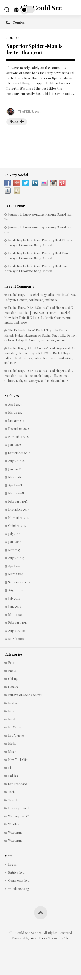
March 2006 (16, 639)
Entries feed (16, 872)
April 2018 (15, 485)
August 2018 (16, 461)
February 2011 (17, 622)
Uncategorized (18, 808)
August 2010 (16, 631)
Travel (12, 800)
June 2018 (14, 469)
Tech (11, 792)
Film (11, 711)
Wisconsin (15, 832)
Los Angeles (16, 735)
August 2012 (16, 590)
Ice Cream (15, 727)
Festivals (14, 703)
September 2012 (19, 582)
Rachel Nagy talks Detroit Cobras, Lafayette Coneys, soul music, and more (37, 318)
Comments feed (18, 880)
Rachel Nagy (16, 295)
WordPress (39, 938)
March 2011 (16, 614)
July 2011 (14, 598)
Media (12, 743)
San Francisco (17, 784)
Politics (13, 776)
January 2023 (16, 421)
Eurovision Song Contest (24, 695)
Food (11, 719)
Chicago (13, 679)
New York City (18, 760)
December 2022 (18, 429)
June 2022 (14, 445)
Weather (14, 824)
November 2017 (18, 518)
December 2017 (18, 509)
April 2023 (15, 404)
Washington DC (18, 816)
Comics (12, 38)
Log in (12, 864)
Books (12, 671)
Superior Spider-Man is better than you (34, 49)
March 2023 (16, 412)
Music (12, 752)
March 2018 (16, 493)
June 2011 (14, 606)
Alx (66, 938)
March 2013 (16, 574)
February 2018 (18, 501)
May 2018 (14, 477)
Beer (11, 663)
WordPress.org (18, 889)
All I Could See (40, 7)
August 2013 (16, 558)
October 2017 (17, 525)
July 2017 (14, 534)
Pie (10, 768)
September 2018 (19, 453)
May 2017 (14, 550)
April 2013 (15, 566)
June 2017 (14, 542)
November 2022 (18, 437)
